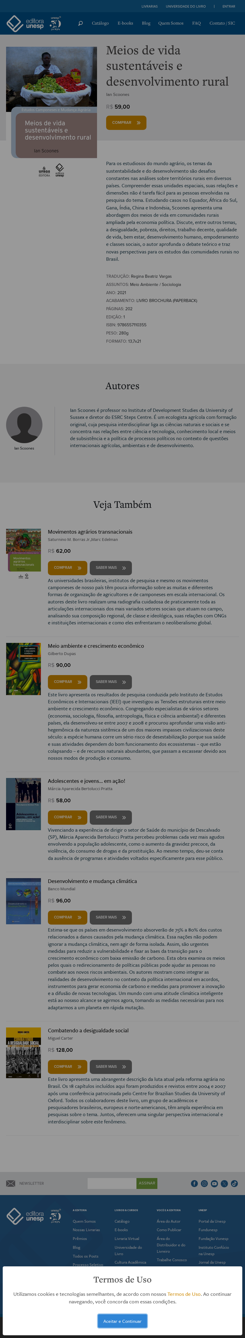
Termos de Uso (184, 1294)
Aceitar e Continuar (122, 1321)
